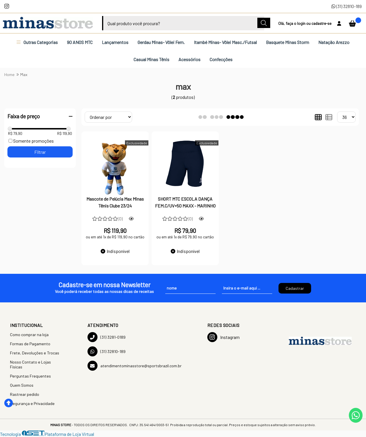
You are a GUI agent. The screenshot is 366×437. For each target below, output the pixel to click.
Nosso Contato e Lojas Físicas (30, 364)
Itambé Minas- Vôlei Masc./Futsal (225, 42)
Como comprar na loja (29, 334)
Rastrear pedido (24, 394)
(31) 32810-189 (346, 6)
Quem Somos (21, 385)
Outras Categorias (37, 42)
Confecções (221, 59)
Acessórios (189, 59)
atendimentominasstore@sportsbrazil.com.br (134, 366)
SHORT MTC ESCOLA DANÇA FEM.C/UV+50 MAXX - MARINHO (185, 202)
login (301, 23)
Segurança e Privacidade (32, 403)
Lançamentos (115, 42)
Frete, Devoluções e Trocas (34, 352)
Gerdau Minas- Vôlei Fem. (161, 42)
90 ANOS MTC (80, 42)
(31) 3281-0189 (106, 337)
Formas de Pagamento (30, 343)
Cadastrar (295, 288)
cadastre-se (321, 23)
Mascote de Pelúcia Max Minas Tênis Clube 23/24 (115, 202)
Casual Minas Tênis (151, 59)
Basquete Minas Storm (287, 42)
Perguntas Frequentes (30, 376)
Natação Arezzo (333, 42)
